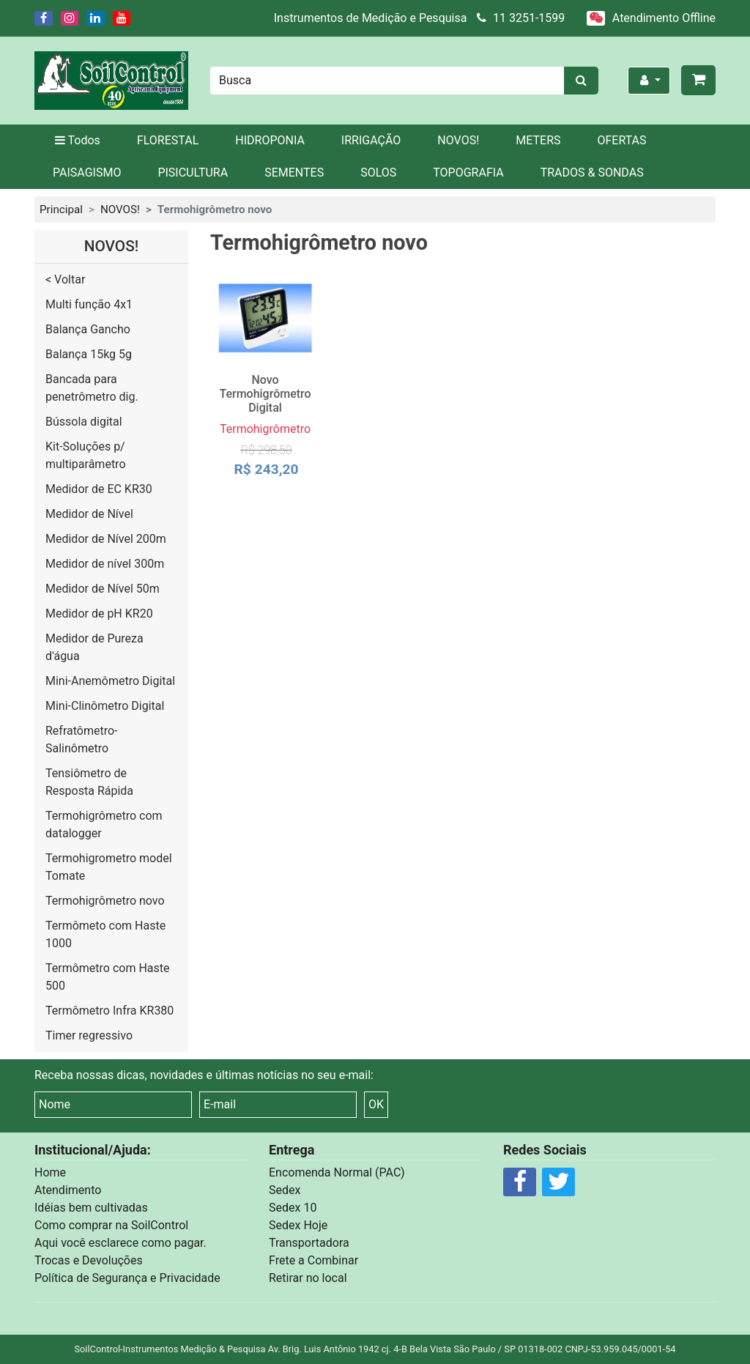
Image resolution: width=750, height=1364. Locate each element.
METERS (538, 140)
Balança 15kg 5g (88, 354)
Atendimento (67, 1190)
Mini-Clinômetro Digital (104, 706)
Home (50, 1172)
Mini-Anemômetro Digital (110, 681)
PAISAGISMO (87, 172)
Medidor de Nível (89, 514)
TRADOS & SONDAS (592, 172)
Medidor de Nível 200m (105, 539)
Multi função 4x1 (89, 304)
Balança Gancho (87, 329)
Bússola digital (83, 422)
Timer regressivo (89, 1035)
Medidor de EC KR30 (98, 489)
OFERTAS (622, 140)
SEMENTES (294, 172)
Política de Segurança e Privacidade (127, 1278)
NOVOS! (458, 140)
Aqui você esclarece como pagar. (120, 1243)
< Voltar (65, 279)
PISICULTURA (192, 172)
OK (376, 1104)
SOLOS (378, 172)
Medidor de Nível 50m (102, 589)
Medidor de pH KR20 (99, 613)
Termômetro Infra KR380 (109, 1011)
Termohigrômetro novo (105, 901)
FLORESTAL (167, 140)
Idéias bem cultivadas (91, 1208)
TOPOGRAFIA (468, 172)
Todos (76, 140)
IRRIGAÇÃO (371, 140)
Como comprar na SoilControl (111, 1225)
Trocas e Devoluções (88, 1260)
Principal (61, 209)
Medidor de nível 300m (104, 564)
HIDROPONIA (270, 140)
